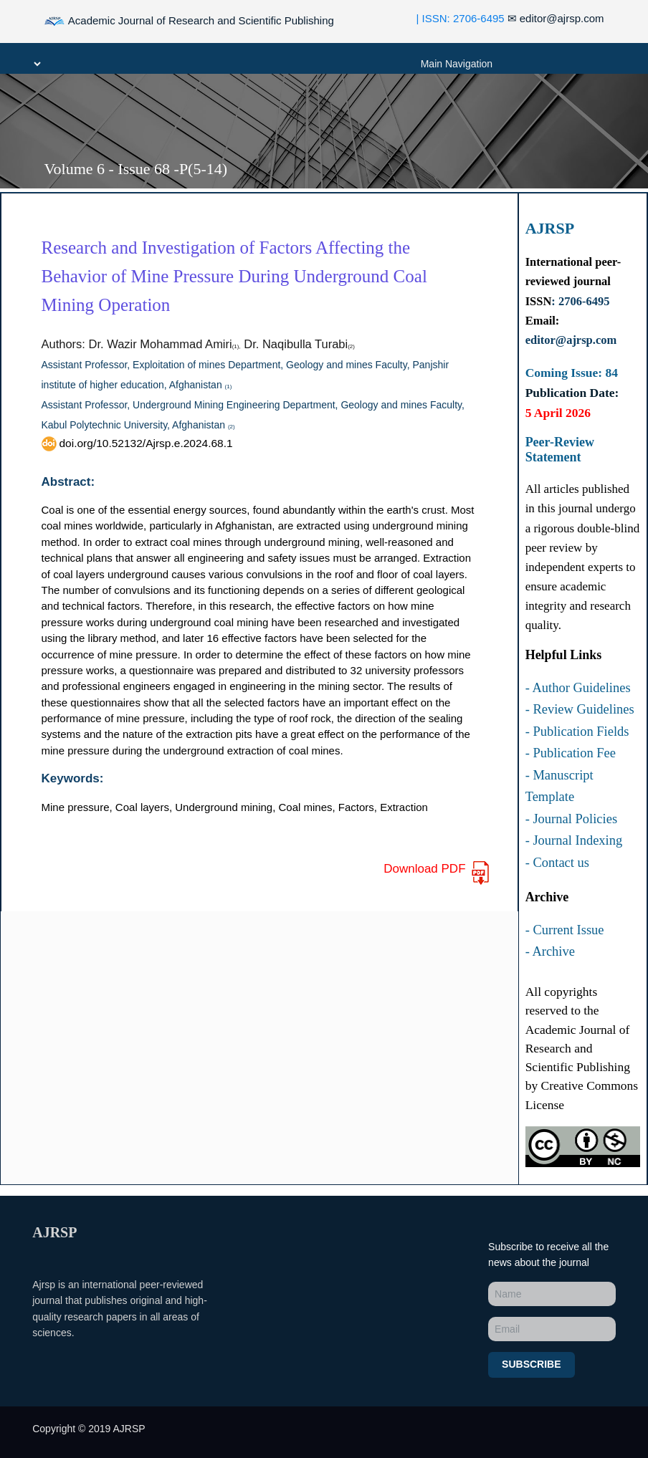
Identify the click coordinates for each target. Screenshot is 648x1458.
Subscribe (531, 1364)
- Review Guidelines (579, 709)
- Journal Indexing (574, 840)
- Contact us (557, 862)
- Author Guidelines (578, 688)
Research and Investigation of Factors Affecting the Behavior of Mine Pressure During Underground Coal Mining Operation (234, 276)
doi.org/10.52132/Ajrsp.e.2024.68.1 (137, 442)
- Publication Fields (577, 731)
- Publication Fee (570, 753)
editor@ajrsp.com (556, 18)
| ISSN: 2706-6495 (460, 18)
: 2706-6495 (580, 301)
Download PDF (437, 873)
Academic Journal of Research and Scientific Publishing (188, 21)
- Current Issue (564, 930)
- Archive (550, 951)
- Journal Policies (571, 819)
